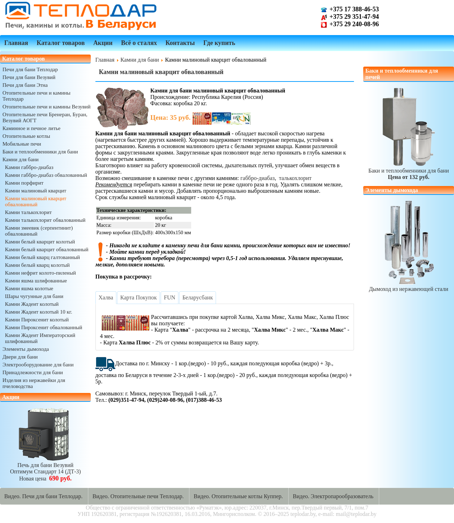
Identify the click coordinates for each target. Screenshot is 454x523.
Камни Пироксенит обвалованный (43, 327)
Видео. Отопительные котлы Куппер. (238, 496)
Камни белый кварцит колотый (40, 241)
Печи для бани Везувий (28, 77)
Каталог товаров (61, 42)
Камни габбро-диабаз (29, 167)
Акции (102, 42)
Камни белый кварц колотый (37, 265)
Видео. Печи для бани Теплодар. (43, 496)
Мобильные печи (21, 144)
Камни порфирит (24, 183)
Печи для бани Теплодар (30, 69)
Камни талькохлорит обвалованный (45, 220)
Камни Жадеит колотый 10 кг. (38, 312)
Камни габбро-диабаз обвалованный (46, 175)
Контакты (180, 42)
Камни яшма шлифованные (36, 280)
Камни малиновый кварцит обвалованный (35, 201)
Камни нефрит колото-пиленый (40, 273)
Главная (16, 42)
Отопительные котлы (26, 136)
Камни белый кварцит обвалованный (46, 249)
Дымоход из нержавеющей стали (408, 286)
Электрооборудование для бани (37, 364)
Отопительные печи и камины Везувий (46, 106)
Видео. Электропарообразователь (333, 496)
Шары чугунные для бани (34, 296)
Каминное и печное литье (31, 128)
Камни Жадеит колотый (32, 304)
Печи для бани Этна (25, 85)
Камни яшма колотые (29, 288)
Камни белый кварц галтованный (42, 257)
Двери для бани (20, 357)
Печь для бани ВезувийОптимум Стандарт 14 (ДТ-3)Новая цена (45, 469)
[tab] (105, 297)
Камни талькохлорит (28, 212)
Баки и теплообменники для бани (40, 151)
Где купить (219, 42)
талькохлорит (295, 178)
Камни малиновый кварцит (35, 190)
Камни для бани (20, 159)
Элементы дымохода (25, 349)
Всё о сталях (139, 42)
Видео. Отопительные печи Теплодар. (138, 496)
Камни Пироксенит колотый (37, 319)
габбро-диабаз (257, 178)
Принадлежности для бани (32, 372)
